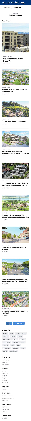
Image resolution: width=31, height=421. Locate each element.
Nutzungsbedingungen (8, 396)
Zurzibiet (15, 339)
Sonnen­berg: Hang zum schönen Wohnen (14, 248)
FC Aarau (5, 345)
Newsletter (5, 373)
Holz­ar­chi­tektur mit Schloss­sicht (14, 121)
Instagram (4, 380)
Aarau (11, 333)
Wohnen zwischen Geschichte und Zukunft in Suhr (14, 90)
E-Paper (4, 371)
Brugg (23, 333)
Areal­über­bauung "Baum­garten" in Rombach (15, 312)
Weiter (20, 323)
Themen (23, 348)
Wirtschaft (16, 342)
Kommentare (6, 348)
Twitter (4, 378)
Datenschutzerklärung (7, 398)
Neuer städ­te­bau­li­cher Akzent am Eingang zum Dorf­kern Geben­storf (14, 280)
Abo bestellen (5, 360)
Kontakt (4, 407)
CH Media (4, 418)
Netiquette (4, 411)
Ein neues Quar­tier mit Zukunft (13, 60)
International (6, 342)
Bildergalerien (13, 351)
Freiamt (13, 336)
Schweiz (22, 339)
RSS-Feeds (5, 382)
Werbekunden (5, 389)
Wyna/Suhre (6, 339)
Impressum (5, 400)
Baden (17, 333)
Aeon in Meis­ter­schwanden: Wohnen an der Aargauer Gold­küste (15, 152)
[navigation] (5, 7)
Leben (12, 345)
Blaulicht (15, 348)
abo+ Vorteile (5, 364)
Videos (5, 351)
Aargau (5, 333)
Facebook (4, 375)
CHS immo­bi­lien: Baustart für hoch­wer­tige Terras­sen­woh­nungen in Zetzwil (15, 184)
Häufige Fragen (6, 409)
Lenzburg (5, 336)
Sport (22, 342)
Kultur (18, 345)
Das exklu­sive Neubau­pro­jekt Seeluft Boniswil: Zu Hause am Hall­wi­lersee (15, 216)
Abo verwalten (5, 362)
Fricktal (20, 336)
